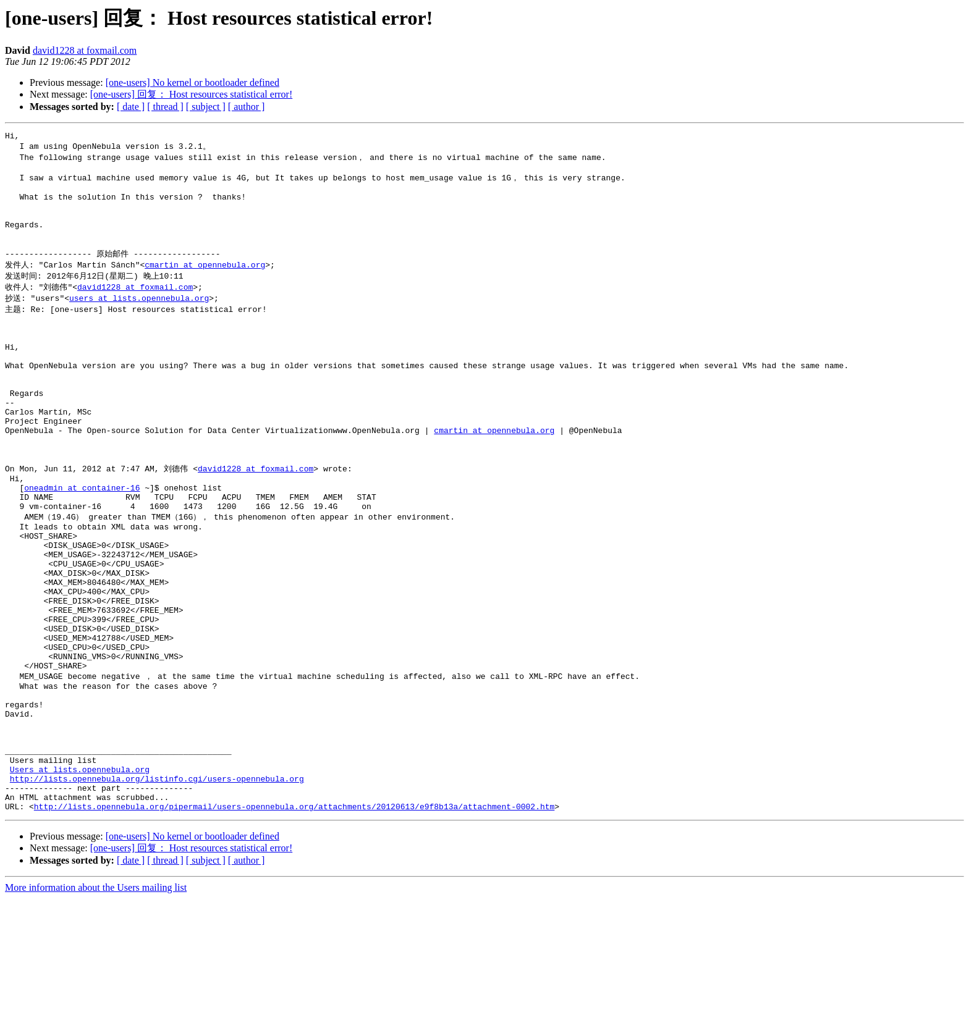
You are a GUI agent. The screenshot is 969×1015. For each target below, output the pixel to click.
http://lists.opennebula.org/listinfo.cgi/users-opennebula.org (157, 889)
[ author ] (246, 106)
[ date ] (131, 106)
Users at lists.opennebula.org (80, 878)
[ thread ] (165, 106)
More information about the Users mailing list (96, 1004)
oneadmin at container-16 (82, 543)
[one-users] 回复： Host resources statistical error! (191, 94)
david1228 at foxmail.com (85, 50)
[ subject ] (206, 106)
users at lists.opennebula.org (139, 319)
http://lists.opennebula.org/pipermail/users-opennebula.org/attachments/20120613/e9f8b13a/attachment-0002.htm (294, 923)
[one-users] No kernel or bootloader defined (192, 82)
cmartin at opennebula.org (205, 284)
